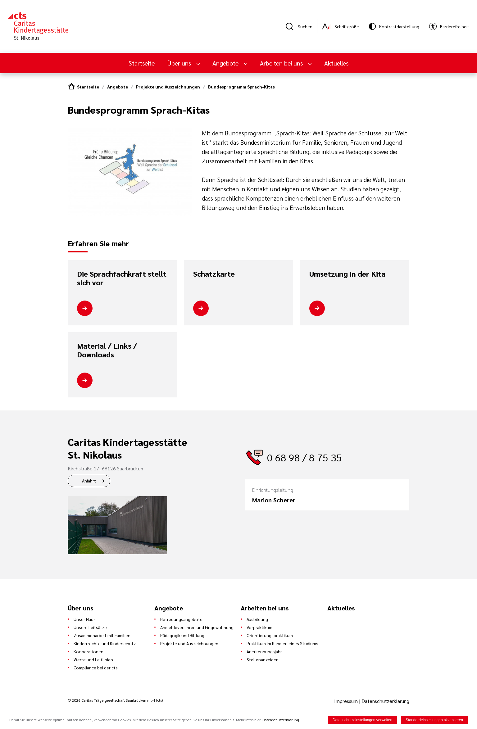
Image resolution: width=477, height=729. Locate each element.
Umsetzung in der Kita (347, 273)
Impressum (346, 701)
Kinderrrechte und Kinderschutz (105, 643)
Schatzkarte (214, 273)
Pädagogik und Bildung (182, 635)
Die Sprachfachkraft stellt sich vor (121, 278)
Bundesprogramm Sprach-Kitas (241, 86)
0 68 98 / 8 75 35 (304, 457)
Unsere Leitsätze (90, 627)
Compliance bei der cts (96, 667)
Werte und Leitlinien (93, 659)
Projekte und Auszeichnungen (168, 86)
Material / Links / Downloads (107, 350)
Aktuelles (336, 63)
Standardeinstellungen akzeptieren (434, 720)
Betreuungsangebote (181, 619)
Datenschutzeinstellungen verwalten (362, 720)
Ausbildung (257, 619)
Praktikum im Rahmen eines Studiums (282, 643)
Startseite (142, 63)
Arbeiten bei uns (282, 63)
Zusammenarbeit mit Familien (102, 635)
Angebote (226, 63)
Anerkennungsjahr (264, 651)
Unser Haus (85, 619)
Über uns (180, 63)
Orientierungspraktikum (270, 635)
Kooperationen (88, 651)
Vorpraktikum (259, 627)
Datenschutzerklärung (385, 701)
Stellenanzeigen (263, 659)
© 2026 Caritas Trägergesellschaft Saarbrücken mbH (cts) (115, 700)
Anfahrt (89, 480)
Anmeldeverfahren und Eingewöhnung (197, 627)
